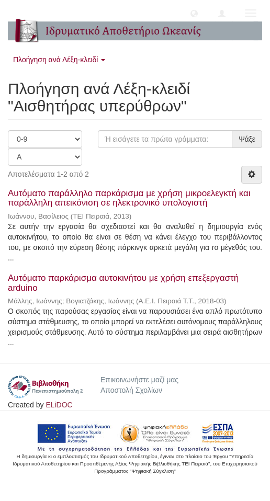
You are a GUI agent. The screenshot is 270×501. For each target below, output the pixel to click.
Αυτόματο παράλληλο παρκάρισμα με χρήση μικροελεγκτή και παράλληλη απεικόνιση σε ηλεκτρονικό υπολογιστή (129, 198)
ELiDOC (59, 405)
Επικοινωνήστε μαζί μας (139, 379)
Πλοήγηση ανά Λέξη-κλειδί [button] (59, 59)
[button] (194, 13)
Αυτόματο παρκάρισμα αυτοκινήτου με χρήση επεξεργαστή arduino (123, 283)
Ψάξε (247, 139)
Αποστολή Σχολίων (131, 390)
